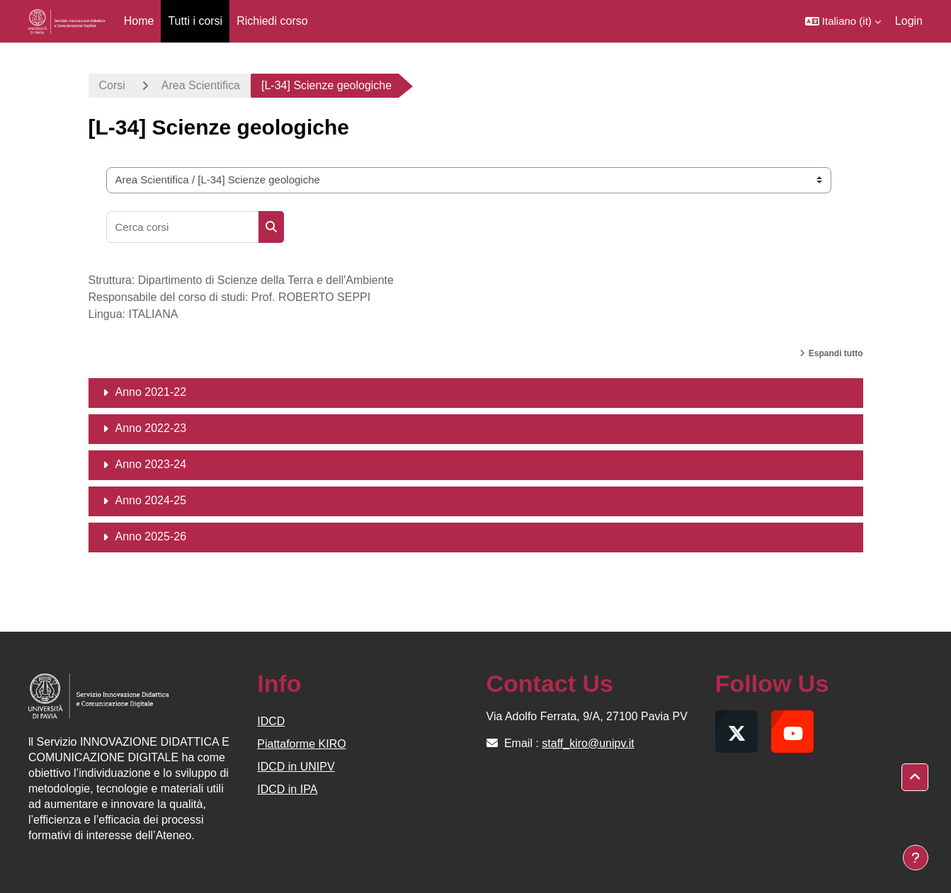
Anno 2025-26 (151, 536)
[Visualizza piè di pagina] (915, 857)
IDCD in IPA (287, 789)
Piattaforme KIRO (301, 744)
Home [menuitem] (139, 21)
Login (909, 21)
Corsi (112, 85)
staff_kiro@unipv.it (588, 743)
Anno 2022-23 (151, 428)
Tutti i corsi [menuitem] (195, 21)
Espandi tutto (836, 353)
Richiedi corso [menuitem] (272, 21)
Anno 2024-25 (151, 500)
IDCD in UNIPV (295, 767)
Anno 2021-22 (151, 392)
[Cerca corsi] (182, 227)
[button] (843, 21)
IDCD (271, 721)
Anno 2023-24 (151, 464)
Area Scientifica (200, 85)
